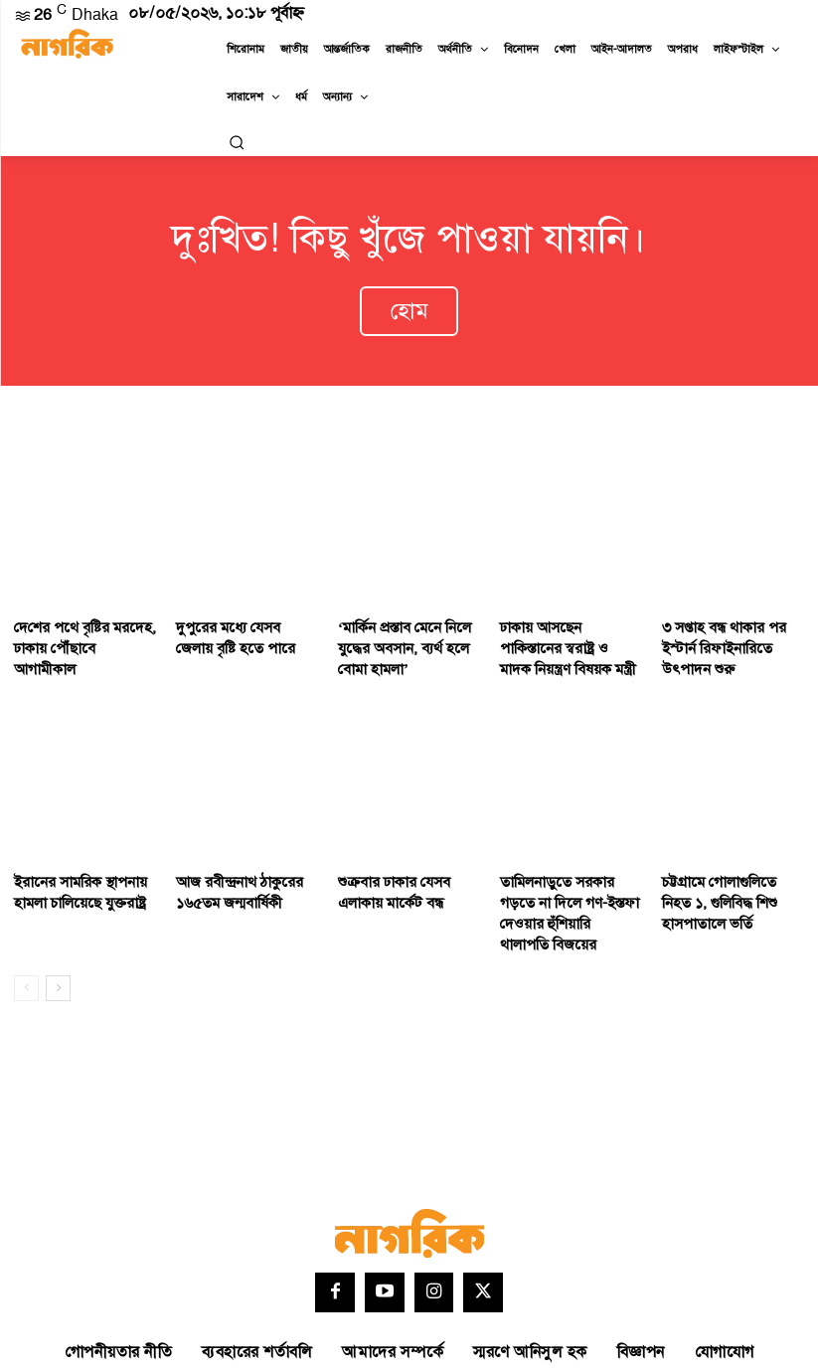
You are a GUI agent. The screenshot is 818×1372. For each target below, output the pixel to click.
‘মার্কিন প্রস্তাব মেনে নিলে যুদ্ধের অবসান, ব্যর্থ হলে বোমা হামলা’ (396, 627)
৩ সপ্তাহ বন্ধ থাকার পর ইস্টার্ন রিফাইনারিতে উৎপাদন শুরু (733, 618)
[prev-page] (26, 933)
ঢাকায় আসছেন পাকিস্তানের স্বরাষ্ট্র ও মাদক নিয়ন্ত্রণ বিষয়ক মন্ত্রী (569, 627)
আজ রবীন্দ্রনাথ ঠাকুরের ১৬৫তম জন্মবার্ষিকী (231, 864)
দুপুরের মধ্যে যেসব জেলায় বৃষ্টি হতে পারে (239, 618)
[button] (237, 142)
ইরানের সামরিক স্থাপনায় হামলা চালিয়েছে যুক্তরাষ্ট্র (71, 864)
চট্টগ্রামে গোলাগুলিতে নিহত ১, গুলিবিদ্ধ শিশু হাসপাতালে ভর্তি (728, 873)
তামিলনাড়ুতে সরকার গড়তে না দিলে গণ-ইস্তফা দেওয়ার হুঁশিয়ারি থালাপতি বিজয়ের (566, 873)
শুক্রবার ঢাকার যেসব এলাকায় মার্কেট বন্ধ (408, 864)
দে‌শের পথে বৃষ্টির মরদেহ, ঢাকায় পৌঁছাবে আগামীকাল (77, 618)
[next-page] (58, 933)
